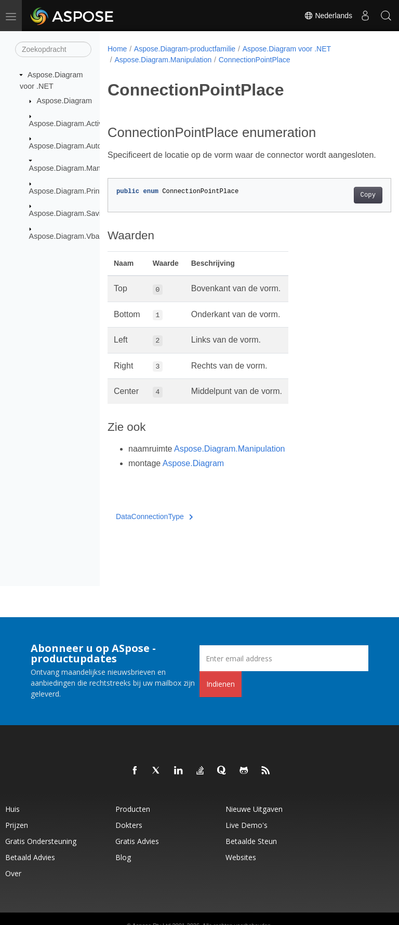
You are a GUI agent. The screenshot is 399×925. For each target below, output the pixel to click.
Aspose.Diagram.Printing (70, 191)
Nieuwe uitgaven (254, 809)
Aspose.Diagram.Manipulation (79, 168)
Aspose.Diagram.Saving (69, 213)
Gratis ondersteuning (40, 841)
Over (13, 873)
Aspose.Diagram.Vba (64, 236)
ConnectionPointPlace (254, 60)
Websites (240, 857)
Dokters (128, 825)
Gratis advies (137, 841)
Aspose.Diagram (64, 101)
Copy (347, 207)
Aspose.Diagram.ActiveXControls (84, 123)
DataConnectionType (154, 529)
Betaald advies (30, 857)
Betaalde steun (251, 841)
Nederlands (328, 15)
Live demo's (246, 825)
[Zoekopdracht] (53, 49)
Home (117, 49)
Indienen (220, 684)
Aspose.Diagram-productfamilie (184, 49)
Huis (12, 809)
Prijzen (16, 825)
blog (123, 857)
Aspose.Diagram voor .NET (287, 49)
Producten (132, 809)
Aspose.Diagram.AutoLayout (76, 146)
